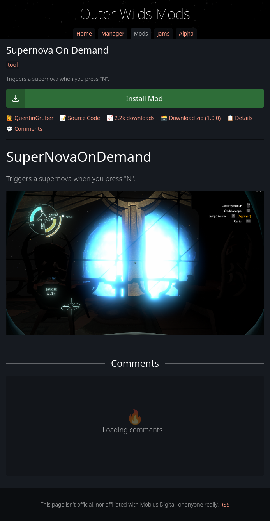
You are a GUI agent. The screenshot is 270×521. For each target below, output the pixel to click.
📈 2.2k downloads (130, 117)
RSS (224, 504)
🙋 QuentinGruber (29, 117)
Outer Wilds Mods (135, 13)
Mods (141, 33)
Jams (163, 33)
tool (13, 64)
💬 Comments (24, 128)
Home (84, 33)
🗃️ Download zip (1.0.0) (191, 117)
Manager (112, 33)
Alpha (186, 33)
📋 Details (239, 117)
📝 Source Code (80, 117)
